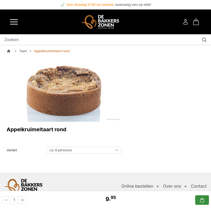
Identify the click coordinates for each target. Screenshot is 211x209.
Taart (23, 51)
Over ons (172, 186)
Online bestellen (137, 186)
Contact (199, 186)
